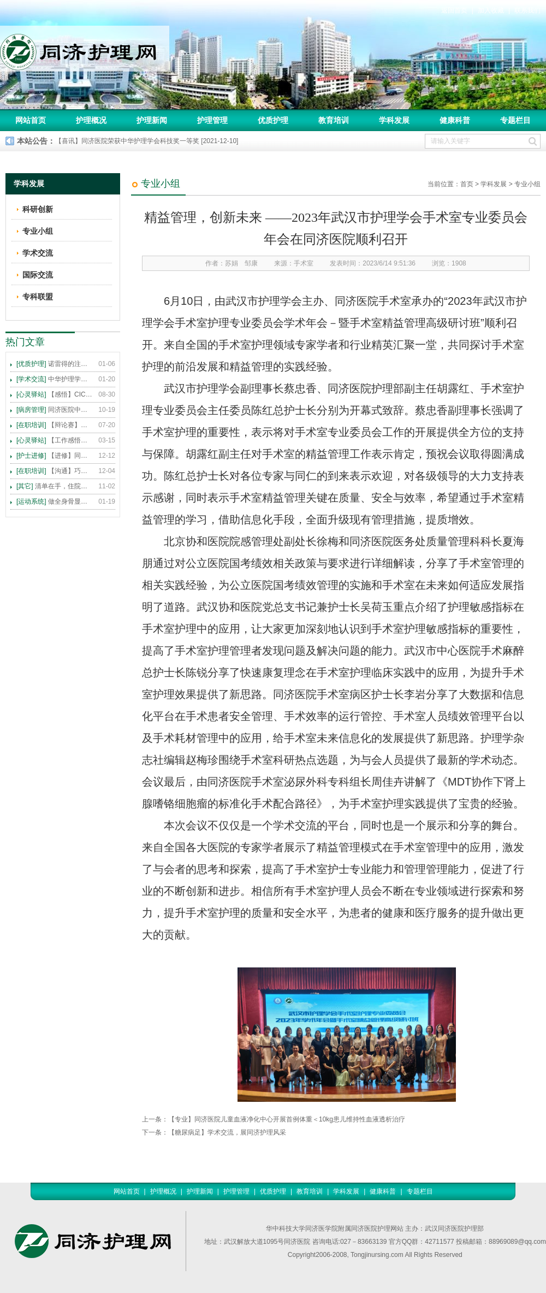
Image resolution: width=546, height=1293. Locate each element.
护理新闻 (151, 120)
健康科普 (455, 120)
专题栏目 (515, 120)
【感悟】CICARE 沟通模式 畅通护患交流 (54, 394)
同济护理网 (84, 49)
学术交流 (37, 253)
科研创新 (37, 209)
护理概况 (91, 120)
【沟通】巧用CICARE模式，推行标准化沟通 (54, 471)
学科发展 (394, 120)
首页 (466, 184)
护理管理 (212, 120)
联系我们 (527, 10)
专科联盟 (37, 296)
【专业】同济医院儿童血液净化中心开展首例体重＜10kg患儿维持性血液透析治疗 (286, 1119)
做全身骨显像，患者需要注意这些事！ (54, 501)
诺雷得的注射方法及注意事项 (54, 364)
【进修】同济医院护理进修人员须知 (54, 455)
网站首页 (30, 120)
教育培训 (333, 120)
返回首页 (454, 10)
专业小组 (527, 184)
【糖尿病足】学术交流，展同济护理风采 (227, 1132)
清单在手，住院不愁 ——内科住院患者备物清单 (54, 486)
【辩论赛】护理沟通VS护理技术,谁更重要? (54, 425)
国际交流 (37, 274)
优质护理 (273, 120)
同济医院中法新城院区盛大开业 (54, 410)
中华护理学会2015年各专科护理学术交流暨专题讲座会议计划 (54, 379)
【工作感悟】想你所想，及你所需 (54, 440)
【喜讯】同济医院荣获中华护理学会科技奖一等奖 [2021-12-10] (146, 141)
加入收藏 (491, 10)
